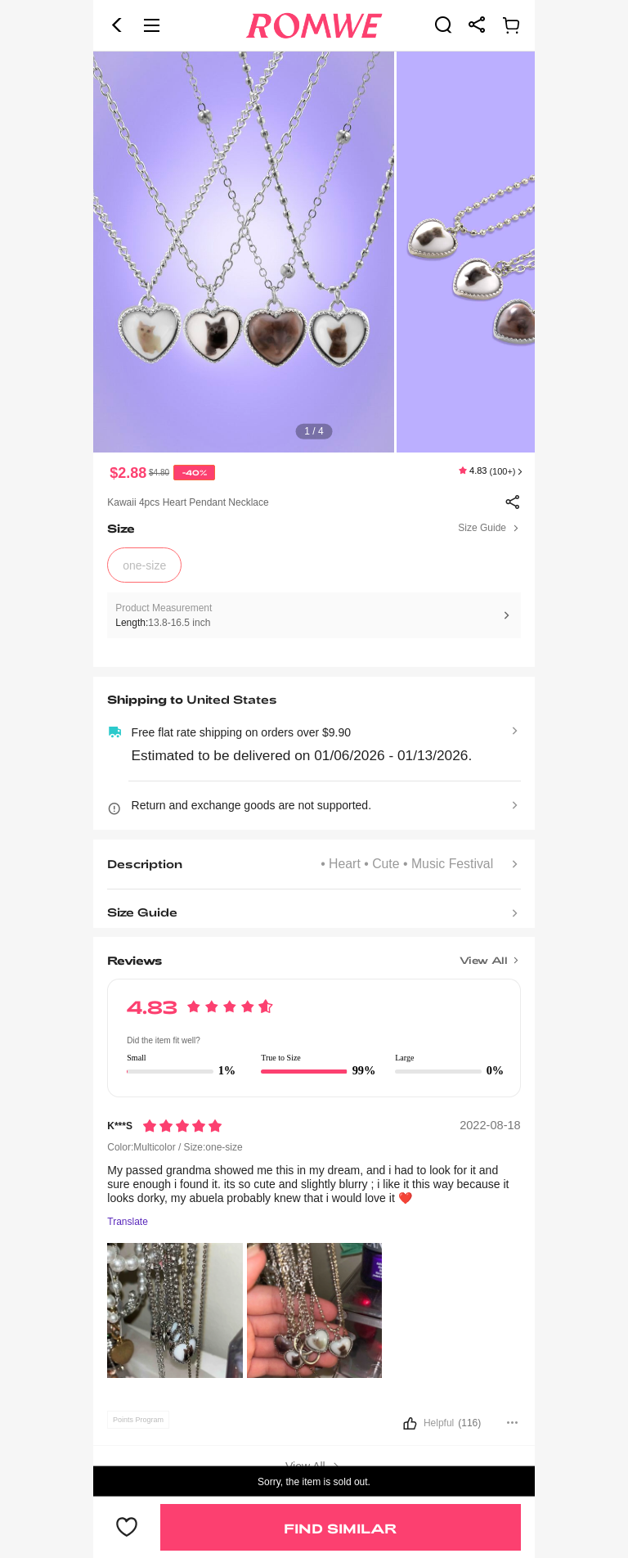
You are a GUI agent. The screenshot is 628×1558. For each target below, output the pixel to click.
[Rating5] (182, 1126)
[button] (117, 25)
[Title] (313, 954)
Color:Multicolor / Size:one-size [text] (174, 1147)
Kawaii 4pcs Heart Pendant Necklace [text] (187, 502)
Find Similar (340, 1528)
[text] (314, 252)
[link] (443, 24)
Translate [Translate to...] (127, 1222)
